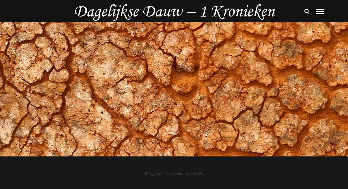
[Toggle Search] (306, 11)
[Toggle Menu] (320, 11)
